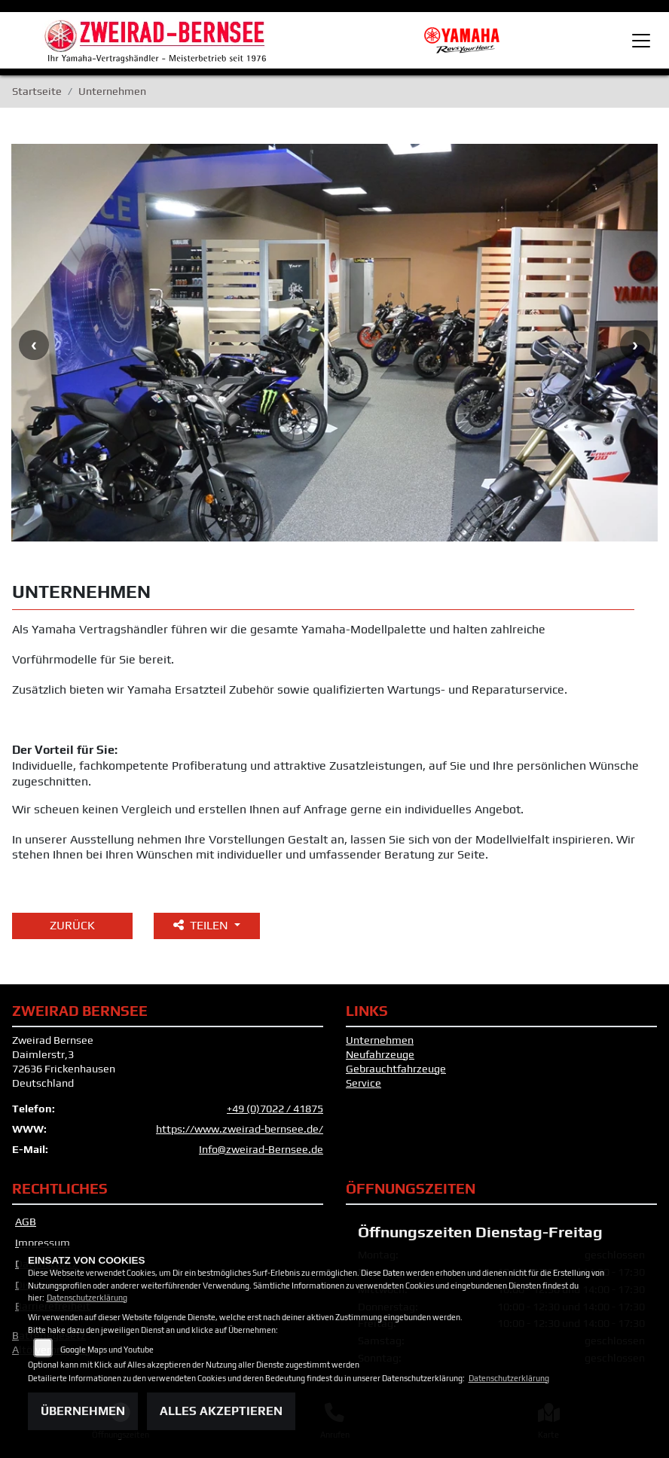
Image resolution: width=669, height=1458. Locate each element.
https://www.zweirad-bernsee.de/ (239, 1129)
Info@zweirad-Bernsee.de (261, 1149)
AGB (25, 1222)
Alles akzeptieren (221, 1411)
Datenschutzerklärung (87, 1297)
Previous (34, 345)
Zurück (72, 925)
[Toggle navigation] (641, 41)
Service (363, 1083)
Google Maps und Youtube (107, 1349)
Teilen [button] (202, 925)
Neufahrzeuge (380, 1054)
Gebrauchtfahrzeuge (396, 1069)
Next (635, 345)
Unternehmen (380, 1040)
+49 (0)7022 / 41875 (275, 1109)
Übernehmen (83, 1411)
